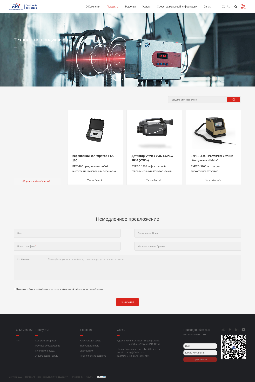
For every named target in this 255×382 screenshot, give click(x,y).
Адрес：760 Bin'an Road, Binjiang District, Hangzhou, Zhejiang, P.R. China (138, 342)
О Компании (93, 6)
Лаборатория (87, 350)
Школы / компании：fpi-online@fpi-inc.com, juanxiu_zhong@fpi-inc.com (139, 351)
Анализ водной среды (46, 355)
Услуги (146, 6)
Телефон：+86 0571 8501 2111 (133, 356)
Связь (207, 6)
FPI (18, 340)
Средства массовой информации (177, 6)
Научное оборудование (47, 345)
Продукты (113, 6)
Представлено (127, 303)
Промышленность (89, 345)
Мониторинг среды (45, 350)
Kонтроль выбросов (45, 340)
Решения (130, 6)
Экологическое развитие (93, 355)
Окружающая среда (90, 340)
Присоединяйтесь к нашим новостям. (196, 332)
